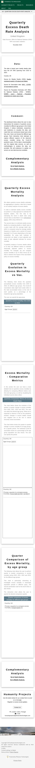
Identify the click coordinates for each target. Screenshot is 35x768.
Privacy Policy (17, 760)
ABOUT (3, 8)
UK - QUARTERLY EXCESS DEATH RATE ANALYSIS (17, 11)
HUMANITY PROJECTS (7, 5)
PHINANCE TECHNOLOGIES (11, 2)
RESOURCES (29, 5)
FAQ (9, 8)
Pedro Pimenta (14, 752)
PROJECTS (20, 5)
